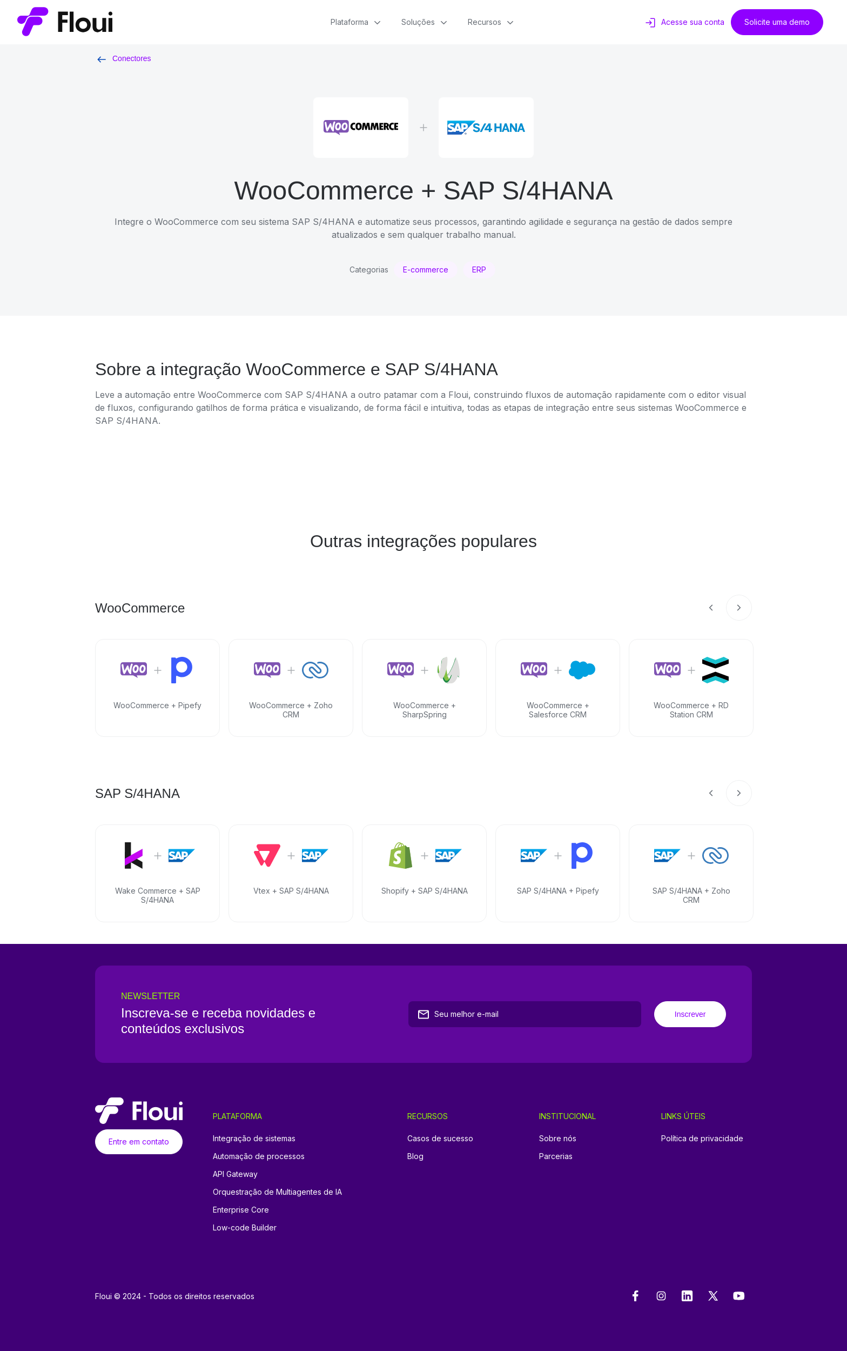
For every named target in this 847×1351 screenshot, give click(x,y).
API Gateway (235, 1174)
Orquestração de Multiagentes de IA (277, 1191)
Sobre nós (557, 1138)
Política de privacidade (702, 1138)
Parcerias (556, 1156)
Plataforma (357, 22)
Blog (415, 1156)
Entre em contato (139, 1141)
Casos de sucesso (440, 1138)
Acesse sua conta (684, 22)
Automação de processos (259, 1156)
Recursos (491, 22)
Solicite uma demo (777, 21)
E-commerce (425, 269)
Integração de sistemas (254, 1138)
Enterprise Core (241, 1209)
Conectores (123, 58)
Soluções (426, 22)
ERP (479, 269)
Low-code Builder (245, 1227)
